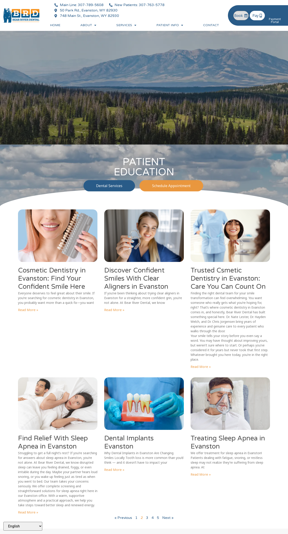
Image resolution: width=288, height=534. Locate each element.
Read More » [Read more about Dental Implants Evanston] (114, 469)
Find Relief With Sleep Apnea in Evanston (53, 442)
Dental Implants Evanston (129, 442)
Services (126, 25)
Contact (211, 25)
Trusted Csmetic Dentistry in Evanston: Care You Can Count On (228, 278)
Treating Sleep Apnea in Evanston (228, 442)
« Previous (123, 518)
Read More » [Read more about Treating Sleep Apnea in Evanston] (201, 474)
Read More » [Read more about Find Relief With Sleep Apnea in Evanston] (28, 512)
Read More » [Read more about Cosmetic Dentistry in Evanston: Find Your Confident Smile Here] (28, 309)
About (88, 25)
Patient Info (169, 25)
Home (55, 25)
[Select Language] (22, 526)
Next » (167, 518)
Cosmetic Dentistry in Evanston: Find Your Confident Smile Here (52, 278)
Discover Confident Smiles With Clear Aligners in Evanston (136, 278)
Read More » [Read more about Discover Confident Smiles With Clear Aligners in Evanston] (114, 309)
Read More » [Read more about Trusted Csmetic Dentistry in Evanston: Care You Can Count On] (201, 366)
